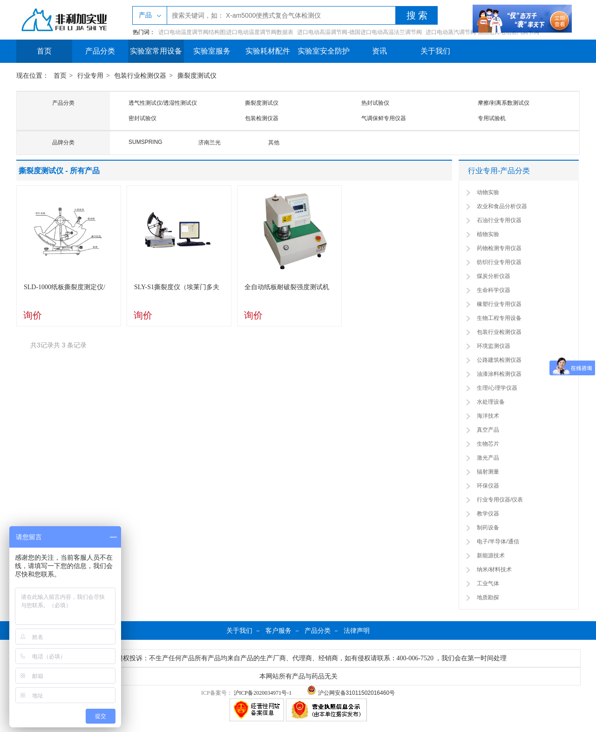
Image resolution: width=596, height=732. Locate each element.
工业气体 (488, 583)
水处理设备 (491, 402)
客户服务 (278, 630)
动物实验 (488, 192)
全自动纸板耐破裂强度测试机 (286, 287)
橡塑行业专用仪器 (499, 304)
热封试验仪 (375, 103)
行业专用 (90, 75)
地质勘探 (488, 597)
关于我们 (435, 51)
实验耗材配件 (267, 51)
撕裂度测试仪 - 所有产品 (59, 171)
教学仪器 (488, 513)
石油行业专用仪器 (499, 220)
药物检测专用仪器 (499, 248)
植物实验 (488, 234)
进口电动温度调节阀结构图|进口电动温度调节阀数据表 (225, 32)
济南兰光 (209, 142)
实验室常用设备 (156, 51)
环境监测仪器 (493, 346)
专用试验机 (492, 118)
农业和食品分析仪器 (502, 206)
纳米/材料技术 (494, 569)
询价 (32, 315)
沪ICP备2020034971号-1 (262, 693)
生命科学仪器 (493, 290)
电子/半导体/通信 (498, 541)
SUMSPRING (146, 142)
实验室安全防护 (324, 51)
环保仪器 (488, 485)
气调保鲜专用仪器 (383, 118)
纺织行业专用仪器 (499, 262)
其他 (273, 142)
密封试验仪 (142, 118)
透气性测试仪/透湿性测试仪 (163, 103)
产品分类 (100, 51)
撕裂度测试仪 (197, 75)
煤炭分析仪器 (493, 276)
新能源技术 (491, 555)
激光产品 (488, 457)
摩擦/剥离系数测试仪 (503, 103)
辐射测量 (488, 471)
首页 (44, 51)
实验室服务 (211, 51)
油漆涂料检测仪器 (499, 374)
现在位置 (29, 75)
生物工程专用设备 (499, 318)
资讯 (379, 51)
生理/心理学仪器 (497, 388)
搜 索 (416, 15)
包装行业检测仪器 (140, 75)
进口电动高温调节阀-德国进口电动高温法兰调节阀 (359, 32)
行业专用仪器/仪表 (500, 499)
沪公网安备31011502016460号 (351, 693)
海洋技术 (488, 416)
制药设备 (488, 527)
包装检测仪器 (261, 118)
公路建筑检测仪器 (499, 360)
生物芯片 (488, 444)
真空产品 (488, 430)
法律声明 (357, 630)
